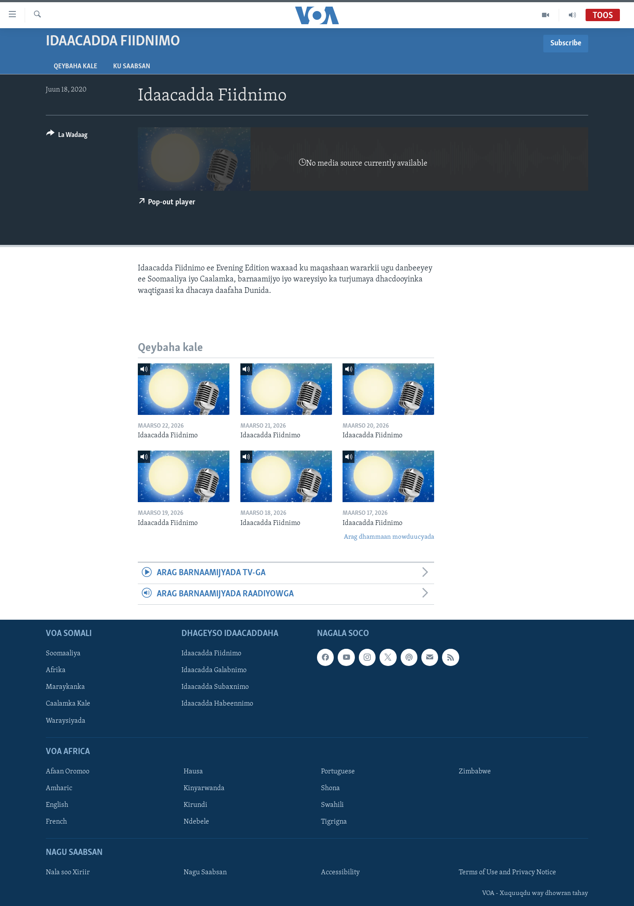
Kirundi (195, 805)
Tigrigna (334, 821)
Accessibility (340, 872)
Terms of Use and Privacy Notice (507, 872)
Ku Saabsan (131, 66)
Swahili (332, 805)
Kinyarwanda (204, 788)
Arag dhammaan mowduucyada (389, 537)
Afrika (56, 670)
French (56, 821)
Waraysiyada (65, 721)
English (57, 805)
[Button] (67, 136)
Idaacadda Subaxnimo (215, 687)
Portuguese (338, 771)
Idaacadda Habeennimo (217, 704)
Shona (330, 788)
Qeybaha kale (75, 66)
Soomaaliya (63, 653)
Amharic (59, 788)
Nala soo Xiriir (68, 872)
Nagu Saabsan (205, 872)
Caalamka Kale (68, 704)
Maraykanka (65, 687)
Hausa (193, 771)
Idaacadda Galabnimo (214, 670)
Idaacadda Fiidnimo (211, 653)
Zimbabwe (475, 771)
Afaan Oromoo (67, 771)
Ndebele (196, 821)
